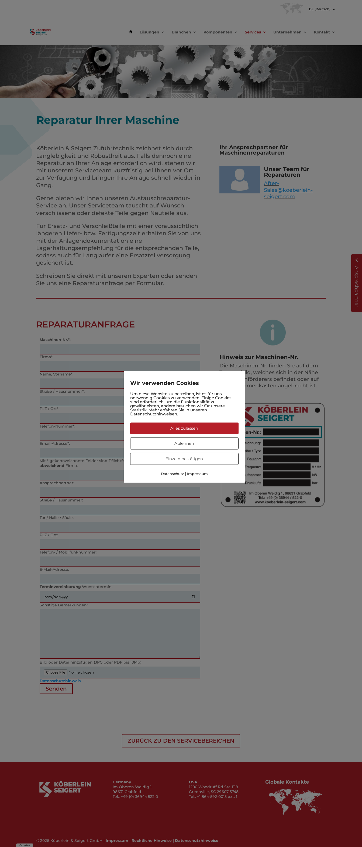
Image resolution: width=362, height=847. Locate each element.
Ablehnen (184, 443)
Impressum (197, 474)
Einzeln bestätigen (184, 458)
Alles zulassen (184, 428)
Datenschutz (172, 474)
